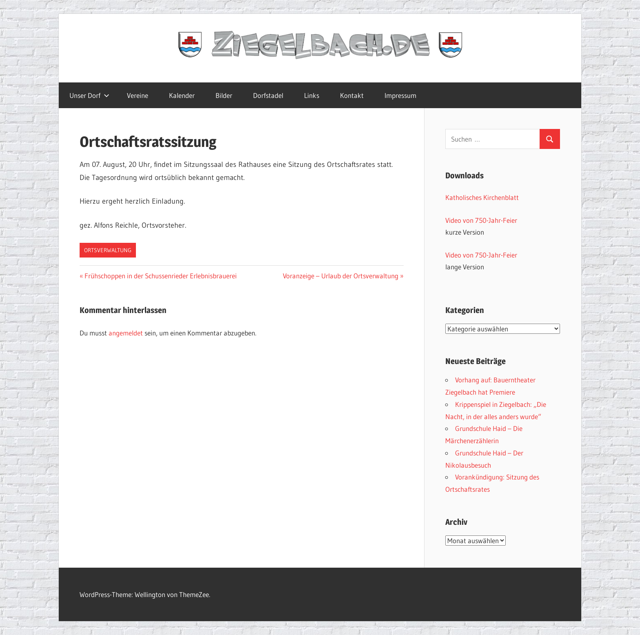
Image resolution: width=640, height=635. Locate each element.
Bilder (224, 95)
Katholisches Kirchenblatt (482, 197)
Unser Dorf (89, 95)
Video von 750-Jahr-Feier (481, 220)
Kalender (182, 95)
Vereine (137, 95)
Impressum (400, 95)
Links (311, 95)
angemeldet (126, 333)
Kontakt (352, 95)
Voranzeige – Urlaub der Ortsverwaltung (340, 275)
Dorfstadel (268, 95)
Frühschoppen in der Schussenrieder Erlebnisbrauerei (160, 275)
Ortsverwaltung (107, 250)
